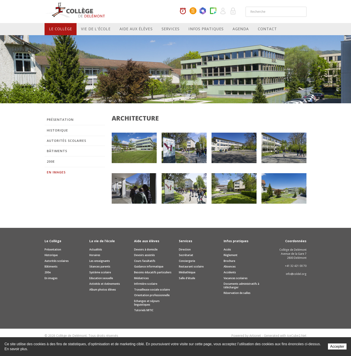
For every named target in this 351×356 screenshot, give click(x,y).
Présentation (60, 119)
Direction (185, 249)
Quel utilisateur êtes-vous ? (223, 11)
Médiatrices (141, 278)
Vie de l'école (96, 28)
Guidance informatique (148, 266)
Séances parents (99, 266)
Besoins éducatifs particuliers (152, 272)
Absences (230, 266)
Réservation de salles (237, 293)
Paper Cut (213, 11)
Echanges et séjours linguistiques (147, 302)
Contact (267, 28)
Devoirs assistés (144, 255)
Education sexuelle (101, 278)
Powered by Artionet (246, 335)
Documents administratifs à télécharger (241, 285)
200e (51, 161)
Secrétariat (186, 255)
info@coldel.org (296, 274)
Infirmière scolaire (145, 284)
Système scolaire (100, 272)
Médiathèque (187, 272)
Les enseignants (99, 261)
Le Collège (60, 28)
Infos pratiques (206, 28)
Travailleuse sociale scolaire (152, 289)
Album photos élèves (102, 289)
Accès (227, 249)
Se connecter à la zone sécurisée (233, 11)
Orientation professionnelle (152, 295)
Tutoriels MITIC (143, 310)
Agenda (241, 28)
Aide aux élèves (136, 28)
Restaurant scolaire (191, 266)
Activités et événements (104, 284)
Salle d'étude (187, 278)
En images (56, 172)
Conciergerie (187, 261)
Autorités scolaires (66, 140)
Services (171, 28)
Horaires (182, 11)
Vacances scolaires (236, 278)
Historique (57, 130)
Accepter (337, 346)
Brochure (229, 261)
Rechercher (300, 11)
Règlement (231, 255)
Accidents (230, 272)
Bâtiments (57, 151)
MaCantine (192, 11)
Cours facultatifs (144, 261)
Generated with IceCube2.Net (285, 335)
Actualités (95, 249)
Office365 (203, 11)
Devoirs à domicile (146, 249)
